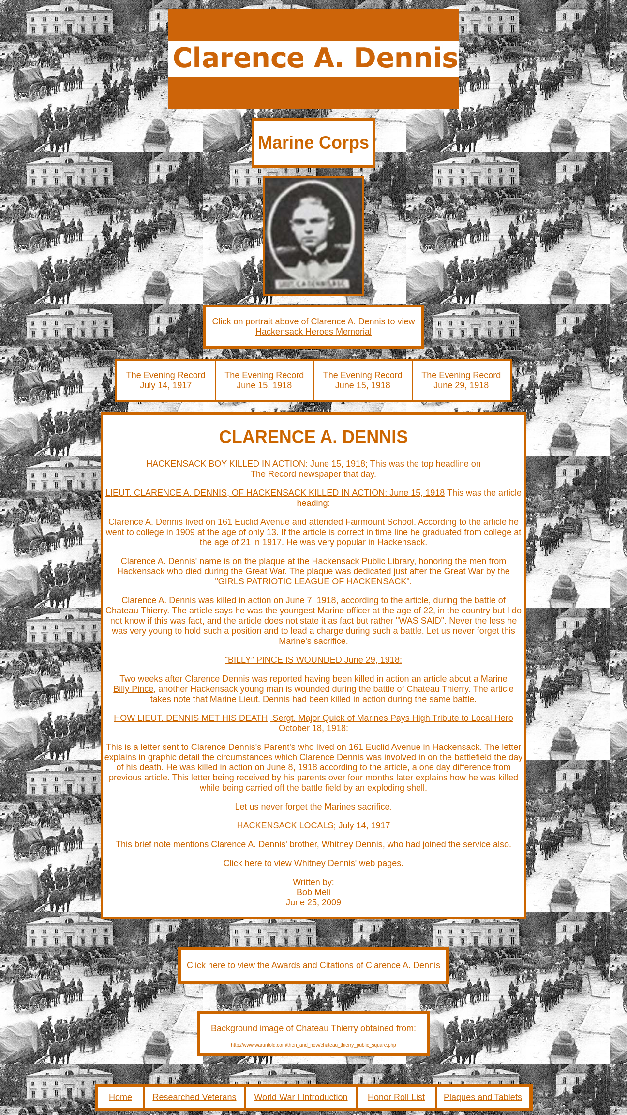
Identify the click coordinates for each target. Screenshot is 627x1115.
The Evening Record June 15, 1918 (264, 380)
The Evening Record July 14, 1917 (166, 380)
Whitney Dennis (352, 844)
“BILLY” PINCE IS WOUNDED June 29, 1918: (313, 660)
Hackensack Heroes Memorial (313, 331)
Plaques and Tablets (483, 1097)
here (253, 863)
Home (120, 1097)
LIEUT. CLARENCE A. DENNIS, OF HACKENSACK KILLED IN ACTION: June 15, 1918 (275, 493)
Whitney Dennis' (325, 863)
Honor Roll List (396, 1097)
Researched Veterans (194, 1097)
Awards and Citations (312, 965)
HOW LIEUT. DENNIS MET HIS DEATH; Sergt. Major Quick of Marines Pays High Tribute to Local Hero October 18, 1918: (313, 723)
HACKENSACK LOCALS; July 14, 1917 (313, 825)
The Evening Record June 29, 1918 (461, 380)
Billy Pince (133, 689)
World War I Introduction (300, 1097)
